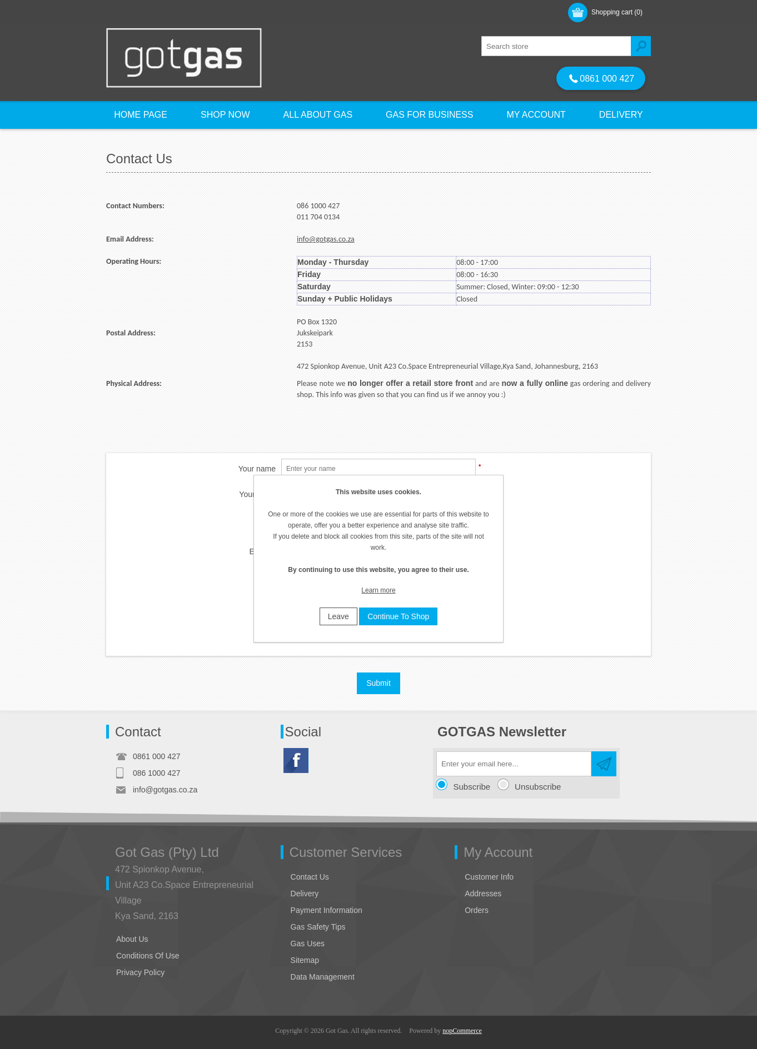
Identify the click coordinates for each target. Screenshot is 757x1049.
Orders (477, 910)
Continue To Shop (398, 616)
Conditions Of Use (148, 955)
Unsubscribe (538, 786)
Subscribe (472, 786)
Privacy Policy (140, 972)
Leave (338, 616)
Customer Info (489, 876)
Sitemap (305, 960)
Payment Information (326, 910)
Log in (177, 12)
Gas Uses (308, 943)
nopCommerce (462, 1031)
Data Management (323, 976)
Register (132, 12)
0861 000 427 (601, 78)
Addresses (483, 893)
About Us (132, 939)
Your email (257, 494)
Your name (257, 468)
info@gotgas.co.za (326, 239)
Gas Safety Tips (318, 926)
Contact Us (310, 876)
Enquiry (263, 551)
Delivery (305, 893)
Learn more (378, 590)
